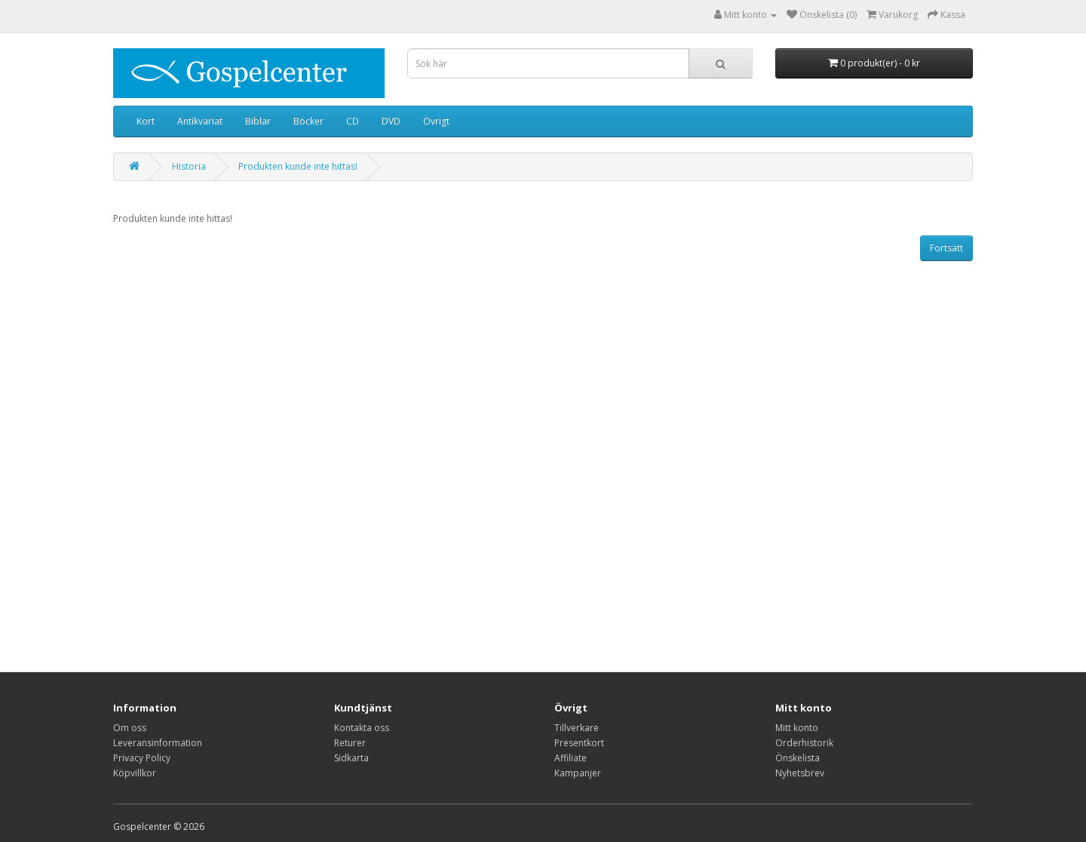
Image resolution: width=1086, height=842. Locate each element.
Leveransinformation (157, 742)
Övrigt (436, 121)
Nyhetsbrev (799, 773)
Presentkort (579, 742)
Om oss (129, 727)
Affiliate (570, 757)
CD (352, 121)
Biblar (258, 121)
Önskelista (797, 757)
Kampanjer (577, 773)
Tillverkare (576, 727)
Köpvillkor (134, 773)
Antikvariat (199, 121)
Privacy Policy (141, 757)
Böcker (308, 121)
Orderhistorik (804, 742)
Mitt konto (796, 727)
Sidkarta (351, 757)
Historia (189, 166)
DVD (391, 121)
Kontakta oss (361, 727)
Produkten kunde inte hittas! (297, 166)
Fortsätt (946, 247)
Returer (350, 742)
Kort (146, 121)
